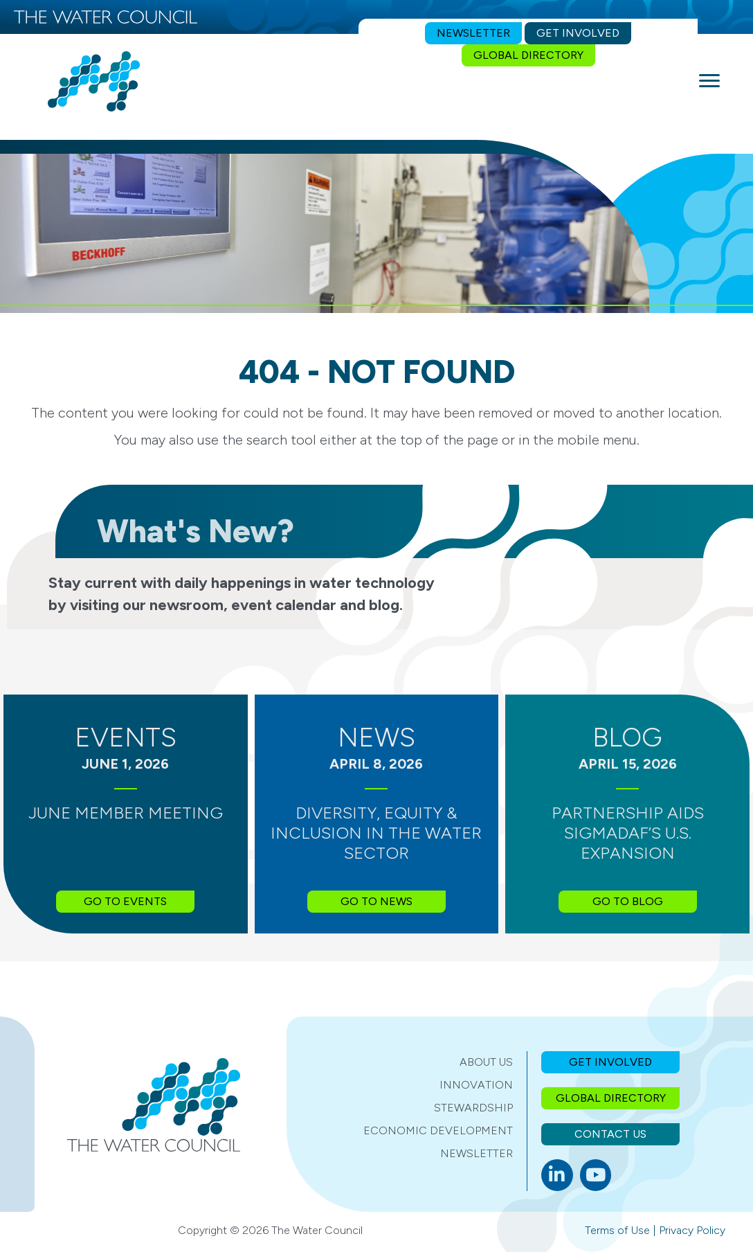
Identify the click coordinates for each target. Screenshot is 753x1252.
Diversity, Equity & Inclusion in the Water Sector (376, 833)
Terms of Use (617, 1230)
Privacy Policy (692, 1230)
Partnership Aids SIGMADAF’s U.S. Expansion (628, 833)
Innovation (476, 1084)
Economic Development (438, 1130)
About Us (486, 1061)
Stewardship (473, 1107)
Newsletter (476, 1153)
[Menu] (709, 81)
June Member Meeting (125, 813)
